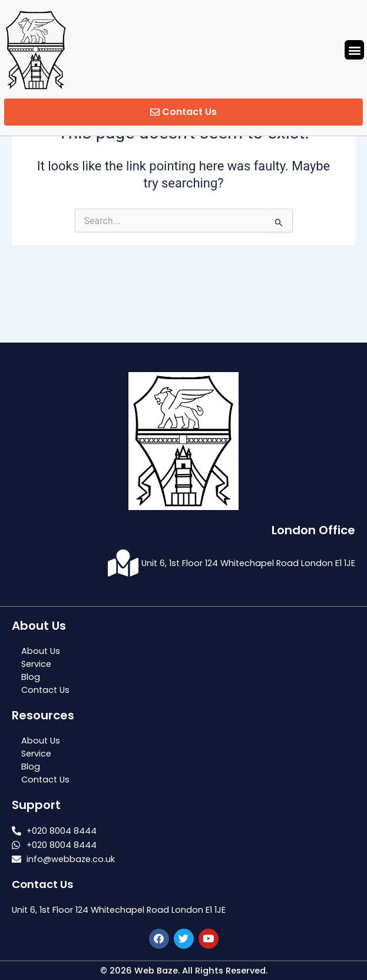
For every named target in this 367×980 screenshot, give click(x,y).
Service (36, 664)
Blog (30, 677)
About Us (40, 651)
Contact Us (45, 690)
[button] (354, 50)
